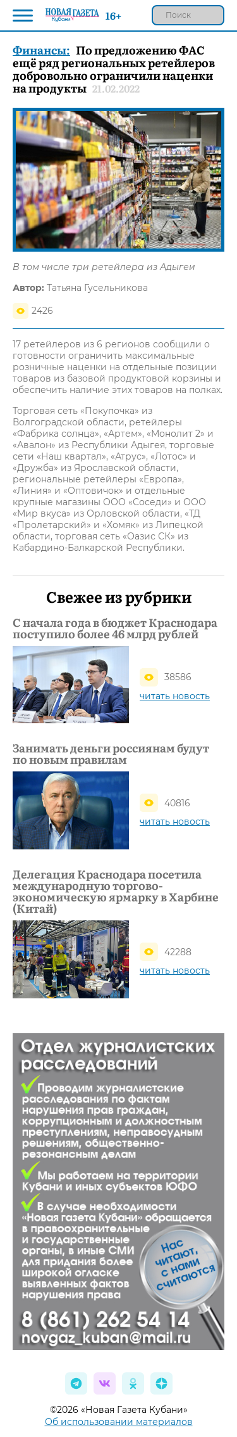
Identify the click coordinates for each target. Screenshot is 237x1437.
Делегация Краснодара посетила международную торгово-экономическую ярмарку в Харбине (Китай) (116, 891)
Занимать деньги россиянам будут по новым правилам (111, 753)
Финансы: (41, 49)
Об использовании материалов (119, 1421)
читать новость (175, 696)
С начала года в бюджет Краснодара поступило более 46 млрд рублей (115, 628)
